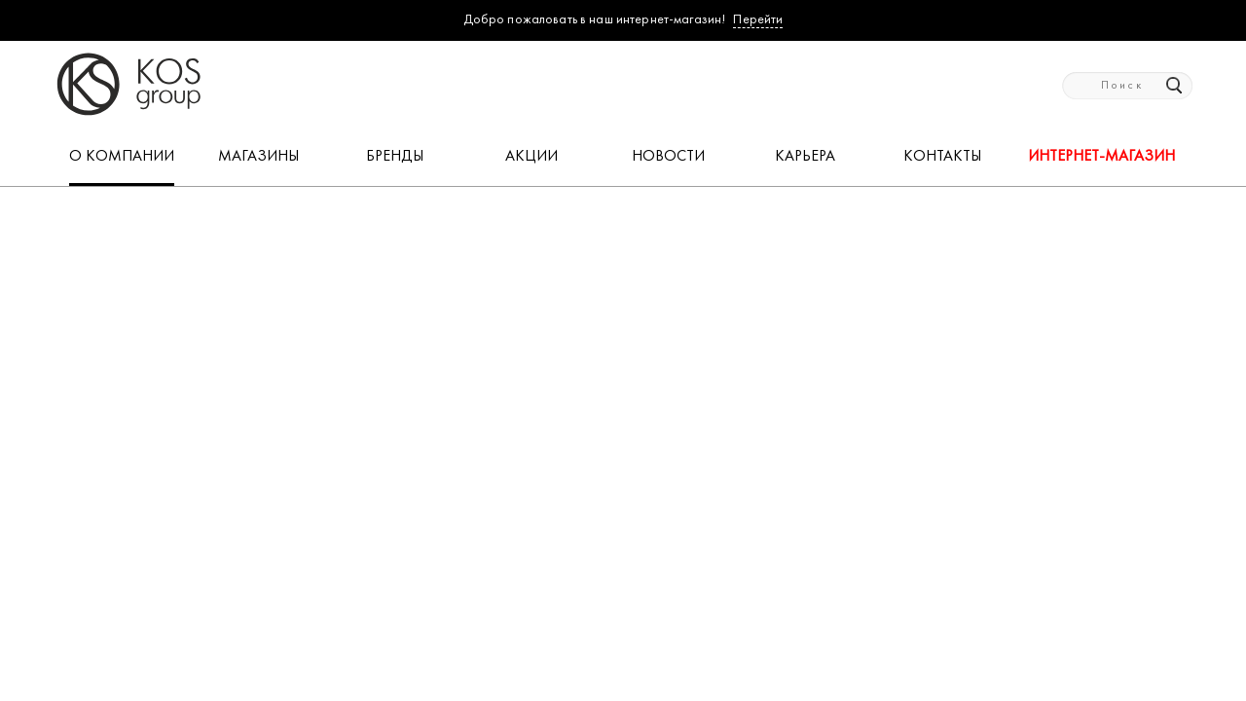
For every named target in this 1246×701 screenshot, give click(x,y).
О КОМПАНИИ (121, 157)
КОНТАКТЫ (942, 157)
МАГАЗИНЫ (258, 157)
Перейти (758, 20)
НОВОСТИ (668, 157)
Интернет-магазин (1101, 157)
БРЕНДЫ (394, 157)
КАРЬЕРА (805, 157)
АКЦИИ (531, 157)
